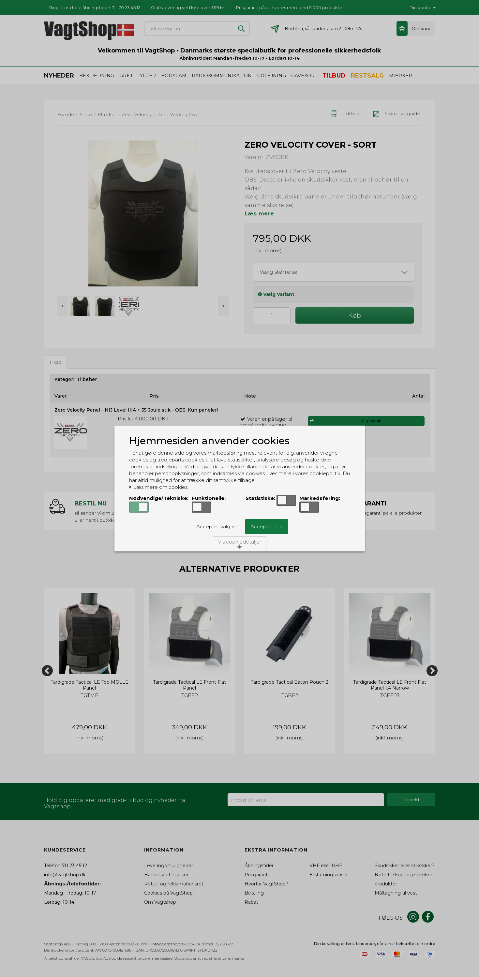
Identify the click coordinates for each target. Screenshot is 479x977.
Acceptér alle (266, 526)
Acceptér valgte (215, 526)
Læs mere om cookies (158, 487)
